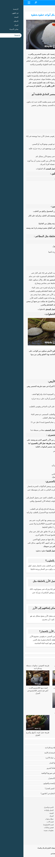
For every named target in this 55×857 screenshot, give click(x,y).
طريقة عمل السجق (29, 309)
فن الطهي (39, 9)
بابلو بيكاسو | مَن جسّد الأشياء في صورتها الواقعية (35, 773)
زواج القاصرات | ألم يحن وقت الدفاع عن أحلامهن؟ (35, 794)
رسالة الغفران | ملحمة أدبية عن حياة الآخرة (37, 758)
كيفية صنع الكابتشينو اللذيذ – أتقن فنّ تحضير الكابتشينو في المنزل (14, 690)
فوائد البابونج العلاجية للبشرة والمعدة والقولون (36, 783)
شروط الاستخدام (47, 840)
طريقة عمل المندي (30, 169)
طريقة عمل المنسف (29, 430)
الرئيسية (48, 9)
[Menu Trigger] (5, 2)
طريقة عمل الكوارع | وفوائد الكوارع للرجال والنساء (34, 848)
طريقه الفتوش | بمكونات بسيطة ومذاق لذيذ (37, 748)
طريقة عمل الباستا (30, 551)
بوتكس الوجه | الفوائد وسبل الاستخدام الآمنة (37, 753)
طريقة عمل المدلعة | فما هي (40, 853)
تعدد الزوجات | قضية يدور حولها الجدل (39, 763)
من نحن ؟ (50, 837)
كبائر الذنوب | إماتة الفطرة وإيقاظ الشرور (38, 768)
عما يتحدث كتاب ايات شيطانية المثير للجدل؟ (37, 788)
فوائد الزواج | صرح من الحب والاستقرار (39, 778)
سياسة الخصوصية (47, 843)
